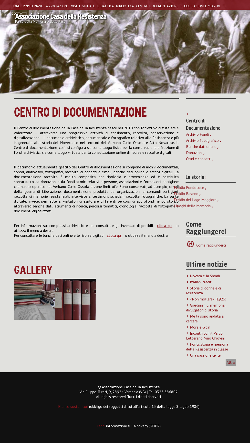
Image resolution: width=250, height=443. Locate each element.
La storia (193, 177)
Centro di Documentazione (80, 112)
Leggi (101, 425)
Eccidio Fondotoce (96, 187)
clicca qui (164, 225)
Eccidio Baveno (93, 193)
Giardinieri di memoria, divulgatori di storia (205, 307)
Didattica (105, 6)
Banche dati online (201, 146)
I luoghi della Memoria (99, 205)
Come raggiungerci (208, 245)
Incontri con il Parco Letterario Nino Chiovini (205, 335)
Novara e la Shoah (205, 275)
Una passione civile (205, 355)
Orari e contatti (198, 158)
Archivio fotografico (202, 140)
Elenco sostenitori (73, 406)
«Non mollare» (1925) (208, 299)
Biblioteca (125, 6)
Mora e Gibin (200, 327)
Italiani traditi (201, 281)
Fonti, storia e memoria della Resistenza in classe (207, 346)
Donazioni (194, 152)
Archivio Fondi (197, 134)
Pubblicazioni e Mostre (201, 6)
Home (16, 6)
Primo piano (33, 6)
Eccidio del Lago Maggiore (102, 199)
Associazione (57, 6)
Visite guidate (83, 6)
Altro (231, 362)
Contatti (19, 13)
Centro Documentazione (157, 6)
